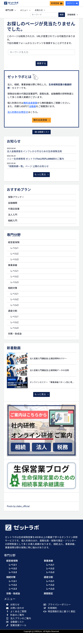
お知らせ (40, 10)
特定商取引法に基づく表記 (60, 611)
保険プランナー (16, 197)
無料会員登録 (30, 103)
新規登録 (57, 3)
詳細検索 (72, 15)
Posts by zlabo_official (18, 506)
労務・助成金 (15, 333)
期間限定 (48, 593)
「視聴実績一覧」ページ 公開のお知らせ (28, 166)
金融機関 (12, 203)
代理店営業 (13, 209)
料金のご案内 (15, 615)
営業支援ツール (16, 625)
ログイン (72, 3)
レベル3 (14, 259)
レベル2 (14, 253)
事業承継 (12, 265)
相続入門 (12, 220)
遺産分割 (12, 311)
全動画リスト (42, 132)
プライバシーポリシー (58, 604)
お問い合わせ (15, 608)
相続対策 (12, 288)
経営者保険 (13, 242)
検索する (41, 63)
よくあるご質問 (16, 611)
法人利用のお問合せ (17, 112)
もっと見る (41, 174)
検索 (62, 15)
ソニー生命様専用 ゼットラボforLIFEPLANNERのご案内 (35, 158)
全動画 (32, 106)
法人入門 (12, 214)
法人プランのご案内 (19, 618)
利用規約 (51, 608)
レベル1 (14, 248)
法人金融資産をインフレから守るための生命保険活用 (34, 151)
